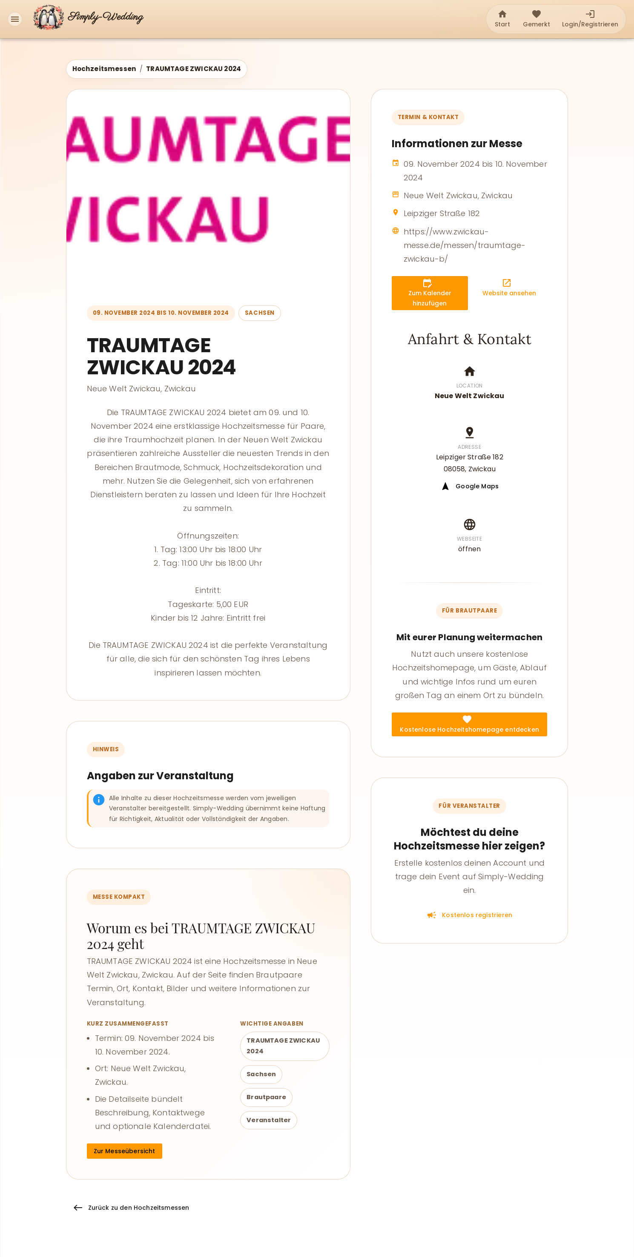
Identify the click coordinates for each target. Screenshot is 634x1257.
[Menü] (15, 19)
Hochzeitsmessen (104, 68)
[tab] (502, 19)
